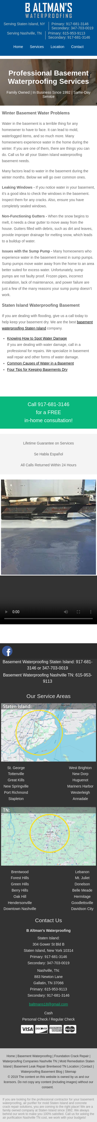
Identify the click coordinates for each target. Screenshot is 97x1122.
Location (57, 47)
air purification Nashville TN (21, 1117)
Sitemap (70, 1071)
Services (37, 47)
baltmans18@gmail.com (48, 1004)
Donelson (82, 884)
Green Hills (20, 884)
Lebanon (82, 872)
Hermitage (82, 896)
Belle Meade (82, 890)
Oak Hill (19, 896)
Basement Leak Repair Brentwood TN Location (46, 1066)
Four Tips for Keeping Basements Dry (37, 369)
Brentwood (19, 872)
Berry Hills (20, 890)
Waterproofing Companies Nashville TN (30, 1061)
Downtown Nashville (20, 909)
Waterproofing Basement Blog (41, 1071)
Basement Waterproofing (34, 1056)
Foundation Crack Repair (71, 1056)
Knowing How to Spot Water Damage (37, 338)
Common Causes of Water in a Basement (40, 363)
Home (18, 47)
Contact (77, 47)
